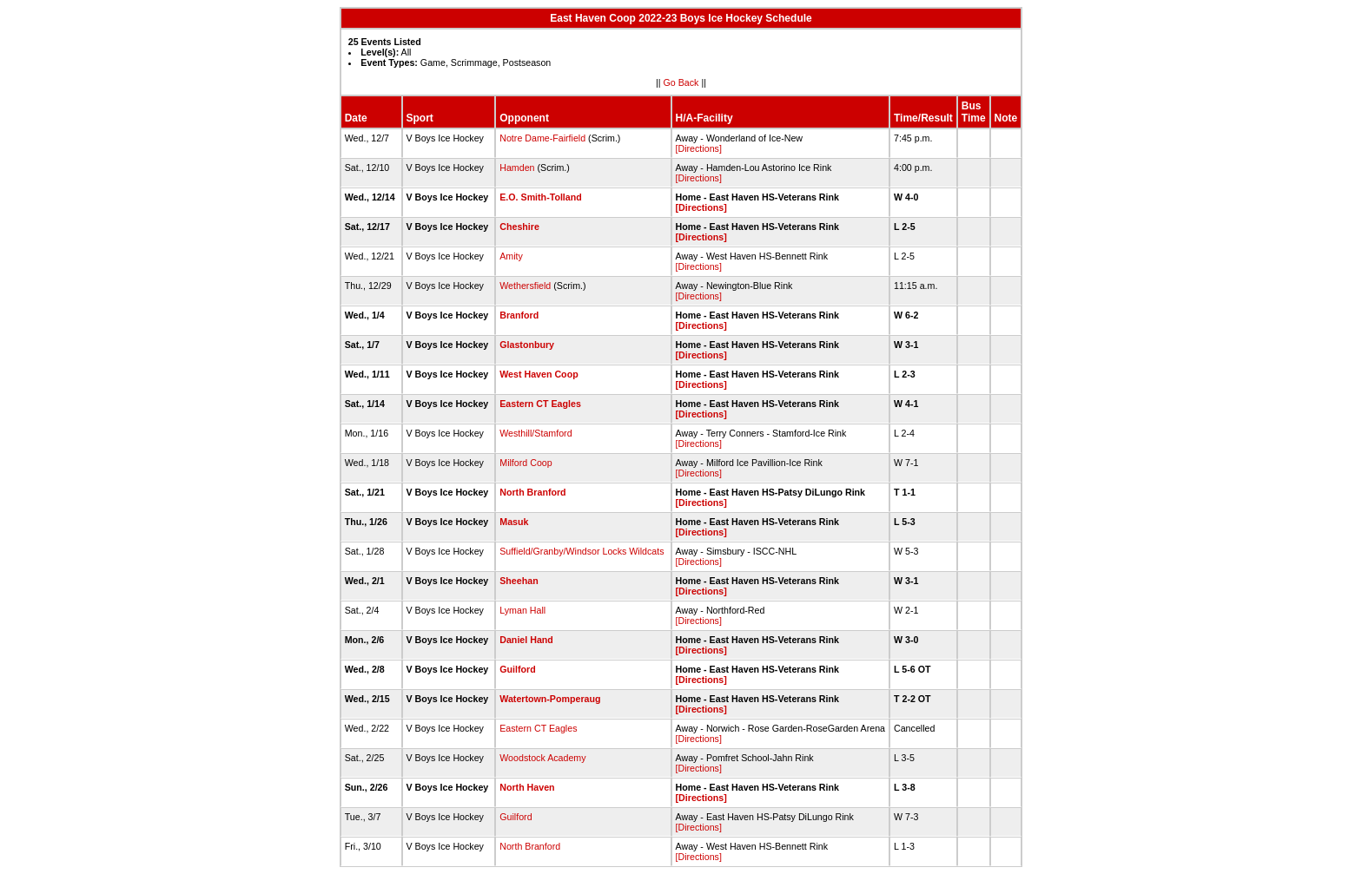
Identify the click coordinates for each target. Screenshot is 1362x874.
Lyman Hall (522, 610)
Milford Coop (525, 462)
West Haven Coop (538, 374)
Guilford (517, 669)
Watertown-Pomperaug (549, 698)
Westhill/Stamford (535, 433)
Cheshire (519, 226)
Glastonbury (526, 344)
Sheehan (518, 580)
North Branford (532, 492)
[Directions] (699, 148)
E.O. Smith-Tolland (540, 197)
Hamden (516, 167)
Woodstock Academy (542, 757)
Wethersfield (525, 285)
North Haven (526, 787)
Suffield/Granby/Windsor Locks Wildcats (581, 551)
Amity (511, 256)
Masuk (513, 521)
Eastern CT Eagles (540, 403)
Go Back (681, 82)
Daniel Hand (526, 639)
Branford (519, 315)
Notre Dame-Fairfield (542, 138)
